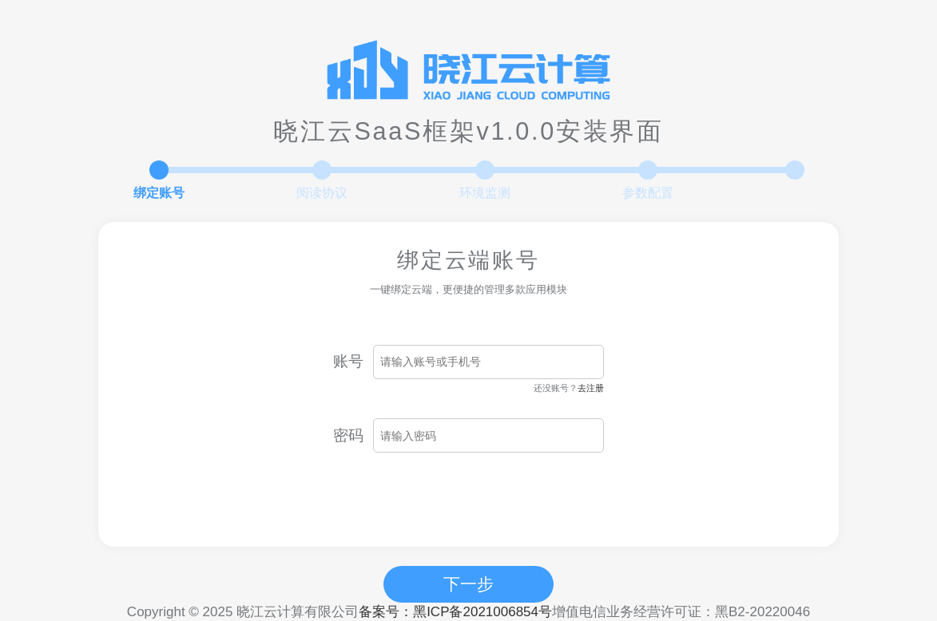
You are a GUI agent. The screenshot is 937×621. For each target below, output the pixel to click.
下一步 (468, 584)
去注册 (591, 388)
